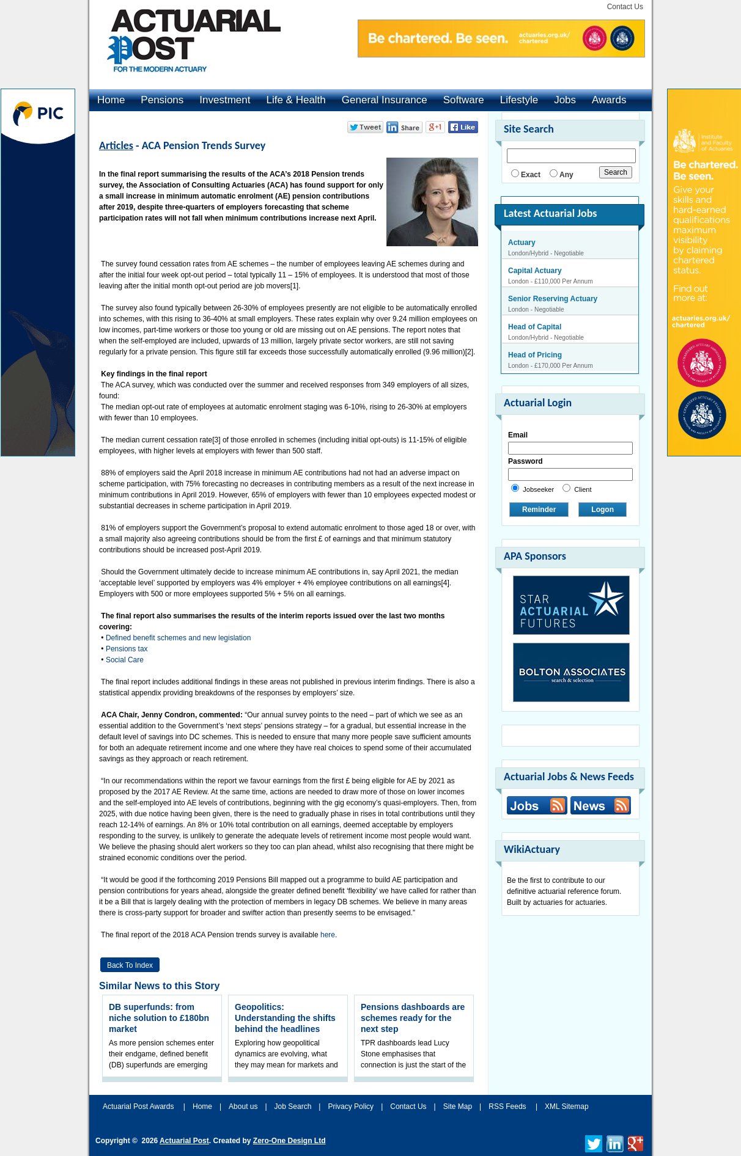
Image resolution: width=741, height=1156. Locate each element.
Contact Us (625, 6)
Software (463, 100)
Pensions (162, 100)
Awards (609, 100)
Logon (602, 509)
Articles (116, 145)
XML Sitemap (567, 1106)
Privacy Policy (351, 1106)
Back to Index (130, 965)
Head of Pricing (535, 355)
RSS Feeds (507, 1106)
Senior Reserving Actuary (552, 298)
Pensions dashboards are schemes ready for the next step (413, 1018)
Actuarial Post (184, 1140)
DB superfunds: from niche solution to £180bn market (159, 1018)
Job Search (293, 1106)
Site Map (457, 1106)
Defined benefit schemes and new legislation (178, 638)
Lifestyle (519, 100)
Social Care (125, 660)
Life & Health (295, 100)
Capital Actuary (535, 270)
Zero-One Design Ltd (289, 1140)
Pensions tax (127, 649)
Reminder (539, 509)
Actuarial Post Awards (139, 1106)
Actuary (522, 242)
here (327, 935)
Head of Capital (534, 327)
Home (111, 100)
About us (243, 1106)
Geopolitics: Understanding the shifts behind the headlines (285, 1018)
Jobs (565, 100)
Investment (224, 100)
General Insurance (384, 100)
